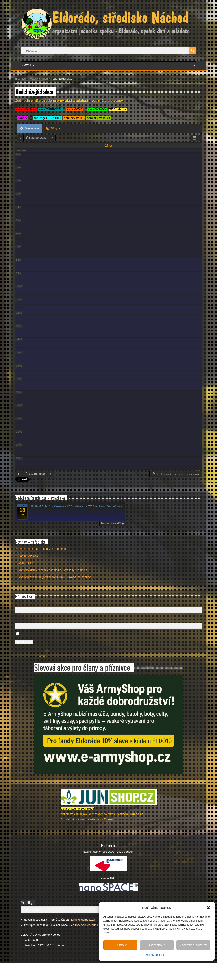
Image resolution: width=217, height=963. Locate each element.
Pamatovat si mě (31, 634)
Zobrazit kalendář (112, 523)
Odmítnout (157, 945)
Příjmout (120, 945)
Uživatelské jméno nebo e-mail (34, 603)
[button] (208, 908)
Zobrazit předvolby (193, 945)
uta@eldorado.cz (83, 919)
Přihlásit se (24, 642)
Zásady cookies (154, 954)
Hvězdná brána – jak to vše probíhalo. (42, 548)
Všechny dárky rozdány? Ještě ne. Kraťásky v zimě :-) (52, 570)
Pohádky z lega (28, 555)
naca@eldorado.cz (88, 925)
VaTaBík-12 (25, 563)
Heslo (18, 618)
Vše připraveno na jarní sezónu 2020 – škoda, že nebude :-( (56, 577)
